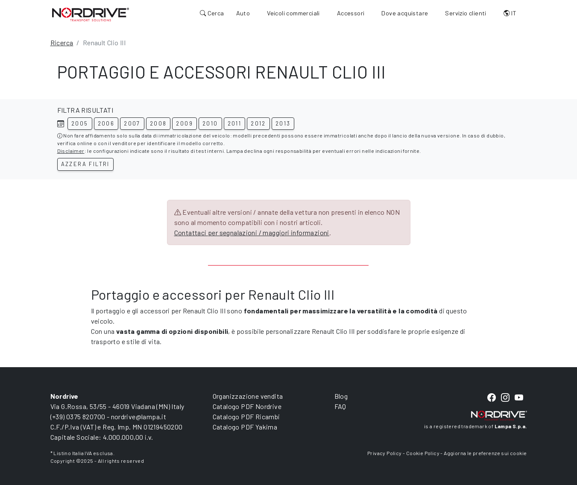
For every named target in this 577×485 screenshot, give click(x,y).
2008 (158, 123)
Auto (243, 13)
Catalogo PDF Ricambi (246, 416)
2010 (210, 123)
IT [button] (510, 13)
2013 (283, 123)
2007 (132, 123)
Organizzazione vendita (248, 396)
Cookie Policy (422, 453)
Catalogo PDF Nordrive (247, 406)
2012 (258, 123)
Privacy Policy (384, 453)
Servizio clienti (465, 13)
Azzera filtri (85, 164)
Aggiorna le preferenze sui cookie (485, 453)
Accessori (351, 13)
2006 (106, 123)
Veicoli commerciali (293, 13)
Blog (341, 396)
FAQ (340, 406)
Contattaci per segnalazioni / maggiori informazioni (251, 232)
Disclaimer (71, 151)
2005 (79, 123)
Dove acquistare (404, 13)
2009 (184, 123)
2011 (235, 123)
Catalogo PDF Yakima (245, 427)
